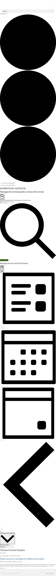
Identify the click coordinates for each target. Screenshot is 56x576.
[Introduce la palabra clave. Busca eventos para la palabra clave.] (6, 202)
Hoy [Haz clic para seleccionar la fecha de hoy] (1, 531)
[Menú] (28, 11)
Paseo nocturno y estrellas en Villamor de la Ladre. (22, 559)
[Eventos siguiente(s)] (2, 529)
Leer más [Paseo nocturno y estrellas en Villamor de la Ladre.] (51, 566)
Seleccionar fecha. (4, 545)
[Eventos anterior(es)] (28, 527)
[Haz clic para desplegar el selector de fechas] (7, 538)
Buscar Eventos (4, 260)
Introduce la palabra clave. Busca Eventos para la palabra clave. (15, 200)
